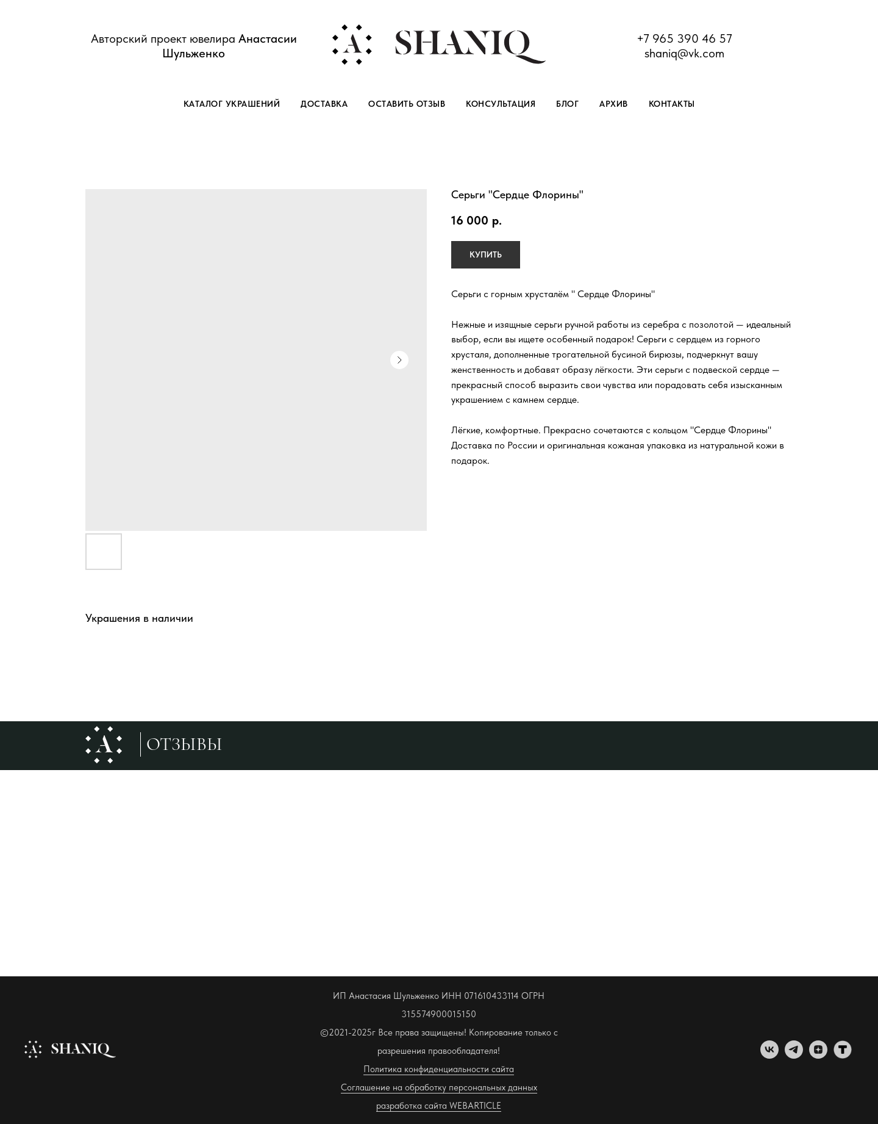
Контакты (672, 104)
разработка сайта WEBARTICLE (438, 1105)
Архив (613, 104)
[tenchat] (842, 1055)
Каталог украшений (232, 104)
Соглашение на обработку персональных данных (439, 1087)
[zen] (818, 1055)
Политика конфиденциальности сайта (438, 1069)
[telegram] (794, 1055)
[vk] (769, 1055)
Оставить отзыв (406, 104)
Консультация (500, 104)
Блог (567, 104)
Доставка (324, 104)
